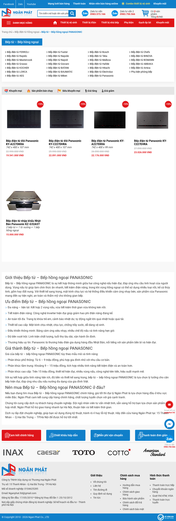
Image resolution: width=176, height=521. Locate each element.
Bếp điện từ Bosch (99, 52)
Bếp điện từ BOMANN (142, 60)
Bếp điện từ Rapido (17, 56)
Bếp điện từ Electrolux (101, 71)
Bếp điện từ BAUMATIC (60, 71)
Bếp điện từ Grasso (17, 63)
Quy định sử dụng (102, 493)
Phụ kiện (129, 22)
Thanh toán (79, 3)
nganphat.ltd (169, 411)
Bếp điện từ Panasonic (102, 75)
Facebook (8, 4)
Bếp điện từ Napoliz (58, 56)
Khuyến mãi (159, 3)
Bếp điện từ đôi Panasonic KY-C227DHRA (65, 142)
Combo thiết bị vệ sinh (136, 3)
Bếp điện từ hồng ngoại (27, 32)
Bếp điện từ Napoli (58, 60)
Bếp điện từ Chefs (140, 52)
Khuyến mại (15, 90)
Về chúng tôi (99, 481)
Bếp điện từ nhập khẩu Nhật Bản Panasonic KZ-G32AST (23, 222)
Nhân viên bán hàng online (103, 3)
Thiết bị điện (89, 22)
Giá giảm (109, 90)
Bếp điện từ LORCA (17, 71)
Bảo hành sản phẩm (133, 498)
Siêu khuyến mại (71, 90)
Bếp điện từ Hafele (99, 63)
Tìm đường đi (100, 489)
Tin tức (97, 497)
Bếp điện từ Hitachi (100, 67)
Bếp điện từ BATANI (58, 67)
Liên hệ (97, 485)
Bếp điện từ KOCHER (18, 67)
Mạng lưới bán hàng (59, 3)
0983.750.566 (169, 446)
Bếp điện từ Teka (98, 56)
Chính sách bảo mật (133, 509)
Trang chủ (55, 23)
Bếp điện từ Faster (58, 52)
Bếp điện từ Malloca (100, 60)
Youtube (31, 4)
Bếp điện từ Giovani (58, 63)
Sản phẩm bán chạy (42, 90)
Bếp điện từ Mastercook (19, 60)
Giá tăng (92, 90)
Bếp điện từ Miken (57, 75)
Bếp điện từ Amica (140, 67)
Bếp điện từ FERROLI (18, 52)
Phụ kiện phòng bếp (141, 71)
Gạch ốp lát (145, 22)
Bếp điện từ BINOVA (141, 56)
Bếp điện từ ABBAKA (142, 63)
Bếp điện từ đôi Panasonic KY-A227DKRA (22, 142)
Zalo (20, 4)
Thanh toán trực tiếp (163, 485)
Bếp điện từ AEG (15, 75)
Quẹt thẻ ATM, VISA (162, 495)
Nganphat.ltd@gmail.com (22, 493)
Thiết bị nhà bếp (110, 22)
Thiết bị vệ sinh (68, 22)
